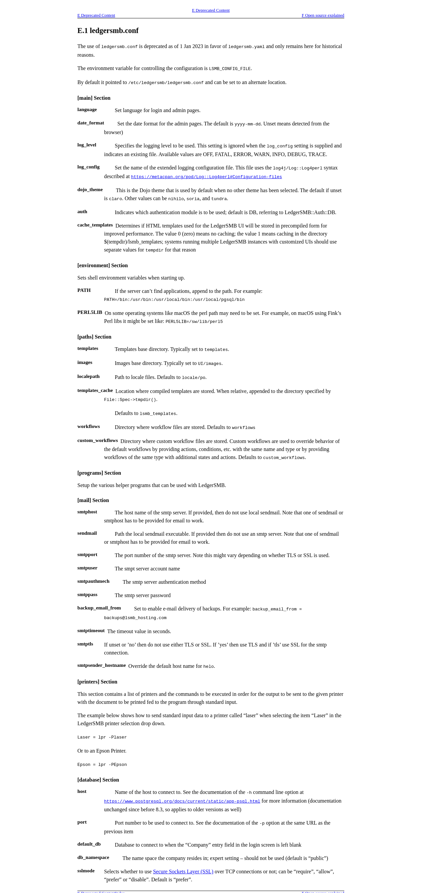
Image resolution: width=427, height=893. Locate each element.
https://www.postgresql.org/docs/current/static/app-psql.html (182, 785)
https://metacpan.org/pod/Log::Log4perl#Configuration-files (206, 172)
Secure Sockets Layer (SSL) (183, 854)
